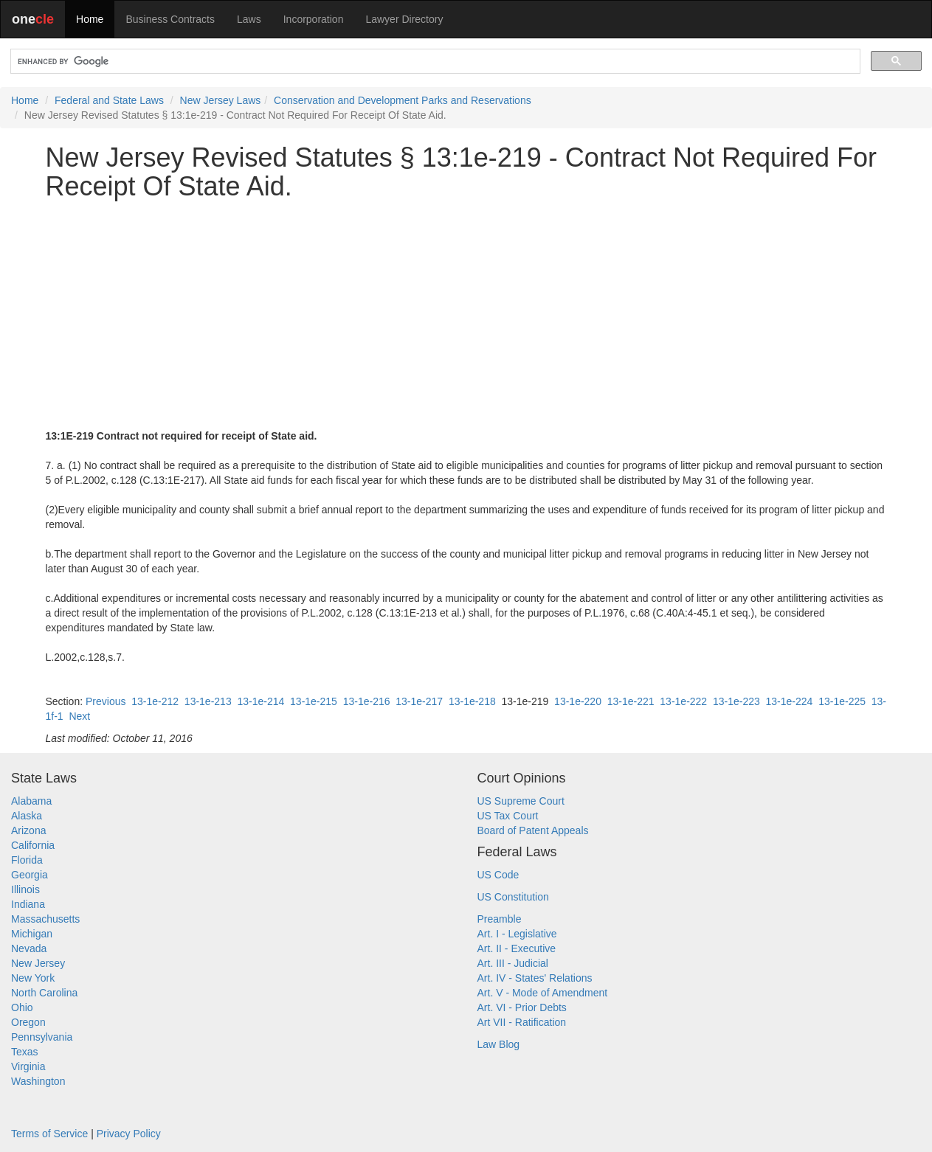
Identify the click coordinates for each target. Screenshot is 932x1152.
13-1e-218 (472, 701)
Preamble (499, 919)
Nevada (28, 948)
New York (33, 978)
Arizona (28, 830)
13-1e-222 (683, 701)
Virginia (28, 1066)
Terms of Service (49, 1133)
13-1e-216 (366, 701)
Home (89, 19)
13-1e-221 (631, 701)
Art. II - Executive (516, 948)
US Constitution (513, 897)
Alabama (31, 801)
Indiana (28, 904)
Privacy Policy (129, 1133)
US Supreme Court (521, 801)
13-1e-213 (208, 701)
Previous (105, 701)
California (33, 845)
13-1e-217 (419, 701)
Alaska (26, 816)
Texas (24, 1052)
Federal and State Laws (109, 100)
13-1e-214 (260, 701)
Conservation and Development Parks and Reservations (402, 100)
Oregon (28, 1022)
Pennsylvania (41, 1037)
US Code (498, 875)
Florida (27, 860)
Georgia (29, 875)
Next (79, 716)
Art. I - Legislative (517, 934)
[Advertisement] (466, 315)
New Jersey (38, 963)
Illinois (25, 889)
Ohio (22, 1007)
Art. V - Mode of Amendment (542, 993)
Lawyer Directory (404, 19)
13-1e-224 (789, 701)
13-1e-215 (313, 701)
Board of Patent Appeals (533, 830)
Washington (38, 1081)
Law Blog (498, 1044)
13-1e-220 (577, 701)
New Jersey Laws (220, 100)
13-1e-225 (842, 701)
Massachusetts (45, 919)
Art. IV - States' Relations (535, 978)
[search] (434, 61)
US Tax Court (508, 816)
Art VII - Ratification (522, 1022)
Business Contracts (170, 19)
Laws (249, 19)
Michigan (31, 934)
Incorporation (313, 19)
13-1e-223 (736, 701)
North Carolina (44, 993)
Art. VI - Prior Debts (522, 1007)
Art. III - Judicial (512, 963)
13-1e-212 (155, 701)
